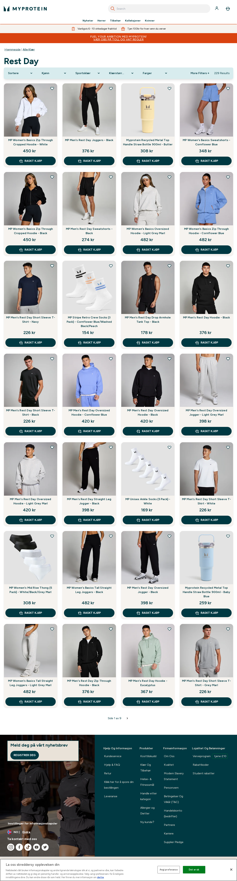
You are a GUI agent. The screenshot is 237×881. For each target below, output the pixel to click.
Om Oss (169, 756)
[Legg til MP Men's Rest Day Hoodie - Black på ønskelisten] (228, 265)
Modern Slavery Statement (174, 776)
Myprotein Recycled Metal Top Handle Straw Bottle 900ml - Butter (148, 142)
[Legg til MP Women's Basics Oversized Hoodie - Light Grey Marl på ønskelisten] (169, 177)
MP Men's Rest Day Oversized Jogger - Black (147, 590)
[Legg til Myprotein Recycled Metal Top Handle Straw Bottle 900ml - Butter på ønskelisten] (169, 88)
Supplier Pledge (173, 842)
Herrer (101, 21)
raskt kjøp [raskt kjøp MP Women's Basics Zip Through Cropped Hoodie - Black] (30, 250)
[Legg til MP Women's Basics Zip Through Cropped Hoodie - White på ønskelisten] (52, 88)
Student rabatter (203, 773)
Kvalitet (169, 764)
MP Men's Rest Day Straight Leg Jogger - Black (89, 501)
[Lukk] (231, 869)
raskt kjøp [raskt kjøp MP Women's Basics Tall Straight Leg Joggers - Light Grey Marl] (30, 702)
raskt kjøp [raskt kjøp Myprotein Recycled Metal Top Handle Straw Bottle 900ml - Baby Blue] (206, 613)
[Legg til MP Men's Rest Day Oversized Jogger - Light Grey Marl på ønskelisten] (228, 358)
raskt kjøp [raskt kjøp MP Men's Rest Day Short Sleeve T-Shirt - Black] (30, 431)
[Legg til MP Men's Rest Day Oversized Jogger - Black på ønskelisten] (169, 536)
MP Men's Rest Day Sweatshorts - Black (89, 231)
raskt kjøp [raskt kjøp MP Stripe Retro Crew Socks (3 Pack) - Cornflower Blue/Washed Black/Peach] (89, 342)
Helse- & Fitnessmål (147, 781)
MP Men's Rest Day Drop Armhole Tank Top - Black (148, 319)
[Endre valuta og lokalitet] (47, 832)
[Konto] (217, 8)
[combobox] (159, 8)
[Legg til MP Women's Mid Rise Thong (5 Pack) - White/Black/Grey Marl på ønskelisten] (52, 536)
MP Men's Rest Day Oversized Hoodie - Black (147, 412)
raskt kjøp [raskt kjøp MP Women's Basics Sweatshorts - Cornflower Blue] (206, 161)
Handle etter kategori (148, 796)
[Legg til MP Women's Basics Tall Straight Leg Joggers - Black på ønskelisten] (110, 536)
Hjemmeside (12, 49)
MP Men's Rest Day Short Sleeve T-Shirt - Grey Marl (206, 683)
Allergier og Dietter (147, 810)
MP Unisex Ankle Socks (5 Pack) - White (147, 501)
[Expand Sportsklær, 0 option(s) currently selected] (88, 73)
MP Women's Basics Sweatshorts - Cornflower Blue (206, 142)
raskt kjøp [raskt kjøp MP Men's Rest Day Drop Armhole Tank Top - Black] (147, 342)
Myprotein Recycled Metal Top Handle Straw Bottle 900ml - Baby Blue (206, 592)
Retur (107, 773)
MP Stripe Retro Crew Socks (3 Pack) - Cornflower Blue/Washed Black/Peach (89, 322)
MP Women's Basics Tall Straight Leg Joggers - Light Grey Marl (30, 683)
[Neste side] (127, 718)
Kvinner (150, 21)
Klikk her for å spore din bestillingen (119, 784)
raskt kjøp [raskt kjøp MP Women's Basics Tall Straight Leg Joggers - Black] (89, 613)
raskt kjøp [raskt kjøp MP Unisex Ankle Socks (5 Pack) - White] (147, 520)
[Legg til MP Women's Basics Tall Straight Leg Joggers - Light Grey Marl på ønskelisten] (52, 629)
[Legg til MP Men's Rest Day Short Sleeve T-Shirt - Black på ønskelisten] (52, 358)
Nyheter (88, 21)
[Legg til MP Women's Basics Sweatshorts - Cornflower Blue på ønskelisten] (228, 88)
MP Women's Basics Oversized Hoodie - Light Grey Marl (148, 231)
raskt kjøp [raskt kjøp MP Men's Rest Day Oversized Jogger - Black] (147, 613)
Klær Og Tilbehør (145, 767)
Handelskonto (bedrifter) (173, 813)
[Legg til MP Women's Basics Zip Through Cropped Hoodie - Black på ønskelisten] (52, 177)
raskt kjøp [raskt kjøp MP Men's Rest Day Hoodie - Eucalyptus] (147, 702)
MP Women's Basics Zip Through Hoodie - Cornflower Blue (206, 231)
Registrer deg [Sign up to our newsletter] (25, 755)
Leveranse (110, 796)
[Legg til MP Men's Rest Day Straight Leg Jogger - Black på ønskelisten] (110, 447)
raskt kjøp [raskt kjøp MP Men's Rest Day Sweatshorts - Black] (89, 250)
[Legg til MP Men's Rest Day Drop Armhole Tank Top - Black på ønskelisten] (169, 265)
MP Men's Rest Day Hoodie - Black (206, 317)
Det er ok (194, 869)
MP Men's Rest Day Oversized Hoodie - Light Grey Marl (30, 501)
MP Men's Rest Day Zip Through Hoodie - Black (89, 683)
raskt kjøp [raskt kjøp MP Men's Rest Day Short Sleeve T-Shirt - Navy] (30, 342)
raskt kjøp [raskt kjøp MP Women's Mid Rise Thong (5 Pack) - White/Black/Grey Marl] (30, 613)
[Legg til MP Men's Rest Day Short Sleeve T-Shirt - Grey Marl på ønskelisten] (228, 629)
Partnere (169, 825)
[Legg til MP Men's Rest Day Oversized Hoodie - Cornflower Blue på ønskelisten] (110, 358)
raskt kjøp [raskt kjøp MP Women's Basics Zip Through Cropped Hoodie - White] (30, 161)
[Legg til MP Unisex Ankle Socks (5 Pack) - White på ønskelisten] (169, 447)
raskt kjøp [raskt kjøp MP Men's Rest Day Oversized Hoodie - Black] (147, 431)
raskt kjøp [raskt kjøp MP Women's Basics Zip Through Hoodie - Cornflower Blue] (206, 250)
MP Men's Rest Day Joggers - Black (89, 140)
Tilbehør (115, 21)
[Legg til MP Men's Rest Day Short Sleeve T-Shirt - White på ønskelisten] (228, 447)
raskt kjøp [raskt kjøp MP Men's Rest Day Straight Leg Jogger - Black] (89, 520)
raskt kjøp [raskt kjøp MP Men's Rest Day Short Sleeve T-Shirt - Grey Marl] (206, 702)
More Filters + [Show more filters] (200, 73)
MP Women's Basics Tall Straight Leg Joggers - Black (89, 590)
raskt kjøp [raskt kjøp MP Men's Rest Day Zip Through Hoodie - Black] (89, 702)
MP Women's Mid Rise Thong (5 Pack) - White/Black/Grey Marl (30, 590)
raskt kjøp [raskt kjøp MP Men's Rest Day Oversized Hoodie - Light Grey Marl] (30, 520)
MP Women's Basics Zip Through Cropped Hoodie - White (30, 142)
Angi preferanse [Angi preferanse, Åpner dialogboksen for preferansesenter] (169, 869)
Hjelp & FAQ (112, 764)
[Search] (112, 8)
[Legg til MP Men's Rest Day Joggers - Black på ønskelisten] (110, 88)
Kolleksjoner (133, 21)
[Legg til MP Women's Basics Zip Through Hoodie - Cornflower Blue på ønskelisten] (228, 177)
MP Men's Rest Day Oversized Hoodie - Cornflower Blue (89, 412)
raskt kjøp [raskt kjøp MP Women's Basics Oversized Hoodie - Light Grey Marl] (147, 250)
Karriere (169, 833)
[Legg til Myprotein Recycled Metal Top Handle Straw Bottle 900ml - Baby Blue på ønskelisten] (228, 536)
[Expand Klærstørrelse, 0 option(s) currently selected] (121, 73)
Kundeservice (112, 756)
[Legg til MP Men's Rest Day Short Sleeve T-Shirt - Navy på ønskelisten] (52, 265)
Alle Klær (29, 49)
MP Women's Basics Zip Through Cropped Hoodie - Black (30, 231)
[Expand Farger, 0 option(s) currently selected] (155, 73)
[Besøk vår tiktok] (28, 847)
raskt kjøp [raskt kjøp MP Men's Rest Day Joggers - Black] (89, 161)
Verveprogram (210, 756)
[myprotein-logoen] (25, 8)
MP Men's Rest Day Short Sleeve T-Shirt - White (206, 501)
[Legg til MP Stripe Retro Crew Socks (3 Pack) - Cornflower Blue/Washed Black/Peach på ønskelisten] (110, 265)
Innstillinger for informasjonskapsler (33, 823)
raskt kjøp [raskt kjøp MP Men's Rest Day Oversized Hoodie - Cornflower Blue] (89, 431)
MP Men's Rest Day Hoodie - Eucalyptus (147, 683)
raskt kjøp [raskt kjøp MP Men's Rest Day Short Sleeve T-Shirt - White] (206, 520)
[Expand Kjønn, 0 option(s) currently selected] (54, 73)
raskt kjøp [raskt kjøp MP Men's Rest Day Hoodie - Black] (206, 342)
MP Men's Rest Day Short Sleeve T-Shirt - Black (30, 412)
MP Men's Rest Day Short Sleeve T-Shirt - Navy (30, 319)
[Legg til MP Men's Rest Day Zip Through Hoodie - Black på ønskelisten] (110, 629)
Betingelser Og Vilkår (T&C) (173, 799)
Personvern (171, 787)
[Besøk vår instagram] (10, 847)
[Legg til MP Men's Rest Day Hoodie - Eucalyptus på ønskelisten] (169, 629)
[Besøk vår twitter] (45, 847)
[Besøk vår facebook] (19, 847)
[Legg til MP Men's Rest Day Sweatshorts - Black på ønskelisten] (110, 177)
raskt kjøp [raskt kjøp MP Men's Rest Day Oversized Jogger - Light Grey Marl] (206, 431)
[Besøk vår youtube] (36, 847)
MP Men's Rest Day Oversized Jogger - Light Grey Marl (206, 412)
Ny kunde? (147, 822)
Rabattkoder (201, 764)
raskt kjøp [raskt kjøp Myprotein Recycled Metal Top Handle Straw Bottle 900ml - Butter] (147, 161)
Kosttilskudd (148, 756)
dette (100, 877)
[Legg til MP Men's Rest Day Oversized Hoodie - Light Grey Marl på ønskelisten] (52, 447)
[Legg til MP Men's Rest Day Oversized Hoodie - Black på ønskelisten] (169, 358)
